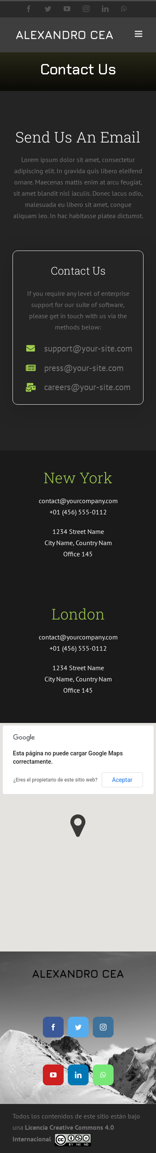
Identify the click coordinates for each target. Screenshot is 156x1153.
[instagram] (103, 1027)
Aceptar (122, 780)
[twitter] (78, 1027)
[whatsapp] (103, 1074)
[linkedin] (78, 1074)
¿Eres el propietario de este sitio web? (55, 780)
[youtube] (53, 1074)
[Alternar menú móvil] (139, 34)
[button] (78, 825)
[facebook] (53, 1027)
